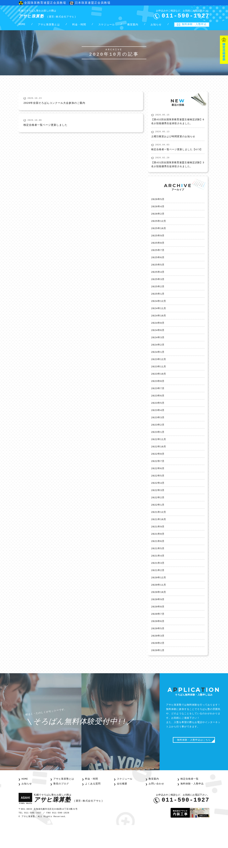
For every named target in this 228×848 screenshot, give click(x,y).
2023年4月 (157, 422)
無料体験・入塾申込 (194, 25)
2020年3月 (157, 658)
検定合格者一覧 (188, 802)
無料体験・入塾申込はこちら (194, 763)
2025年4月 (157, 278)
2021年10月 (158, 536)
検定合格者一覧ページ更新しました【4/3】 (177, 152)
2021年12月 (158, 529)
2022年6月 (157, 483)
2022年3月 (157, 506)
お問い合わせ (156, 806)
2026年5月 (157, 202)
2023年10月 (158, 384)
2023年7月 (157, 400)
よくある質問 (92, 806)
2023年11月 (158, 377)
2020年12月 (158, 597)
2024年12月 (158, 308)
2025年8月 (157, 248)
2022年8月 (157, 468)
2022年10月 (158, 460)
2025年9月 (157, 240)
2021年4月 (157, 574)
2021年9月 (157, 544)
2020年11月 (158, 605)
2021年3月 (157, 582)
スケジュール (106, 26)
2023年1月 (157, 445)
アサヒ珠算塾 (53, 14)
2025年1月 (157, 301)
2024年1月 (157, 362)
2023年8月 (157, 392)
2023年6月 (157, 407)
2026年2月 (157, 217)
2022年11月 (158, 453)
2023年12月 (158, 369)
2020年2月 (157, 666)
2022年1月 (157, 521)
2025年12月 (158, 225)
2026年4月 (157, 210)
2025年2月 (157, 293)
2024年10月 (158, 324)
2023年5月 (157, 415)
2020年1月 (157, 673)
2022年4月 (157, 498)
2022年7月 (157, 476)
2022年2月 (157, 514)
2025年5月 (157, 270)
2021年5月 (157, 567)
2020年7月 (157, 635)
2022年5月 (157, 491)
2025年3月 (157, 286)
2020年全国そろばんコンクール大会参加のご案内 (54, 105)
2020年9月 (157, 620)
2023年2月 (157, 438)
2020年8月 (157, 628)
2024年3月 (157, 346)
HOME (22, 26)
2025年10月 (158, 232)
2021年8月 (157, 552)
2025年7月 (157, 255)
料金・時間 (79, 26)
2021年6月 (157, 559)
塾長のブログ (60, 806)
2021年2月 (157, 590)
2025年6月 (157, 263)
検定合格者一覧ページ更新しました (45, 127)
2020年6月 (157, 643)
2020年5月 (157, 650)
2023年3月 (157, 430)
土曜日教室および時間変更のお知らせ (173, 139)
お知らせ (156, 26)
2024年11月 (158, 316)
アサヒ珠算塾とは (49, 26)
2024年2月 (157, 354)
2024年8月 (157, 331)
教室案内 (132, 26)
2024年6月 (157, 339)
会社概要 (122, 806)
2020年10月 (158, 612)
